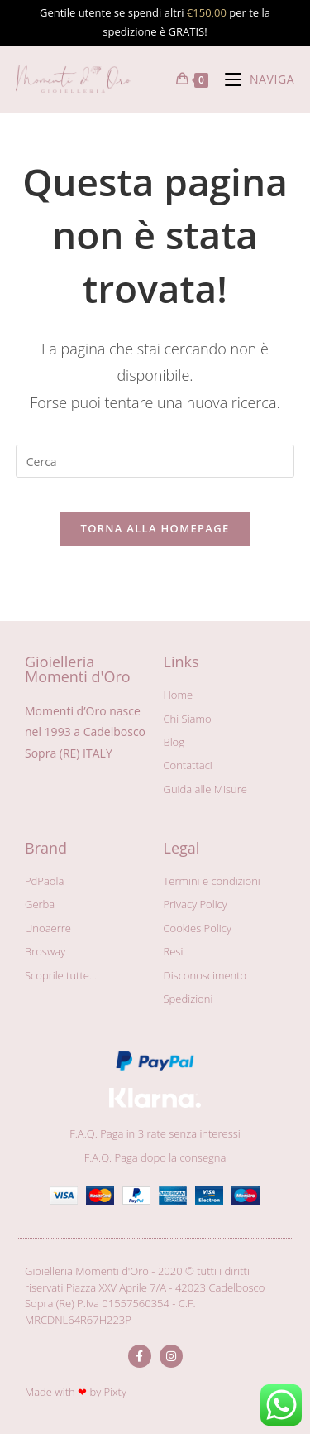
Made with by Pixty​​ (75, 1391)
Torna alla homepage (155, 528)
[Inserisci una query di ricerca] (155, 461)
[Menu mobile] (253, 79)
